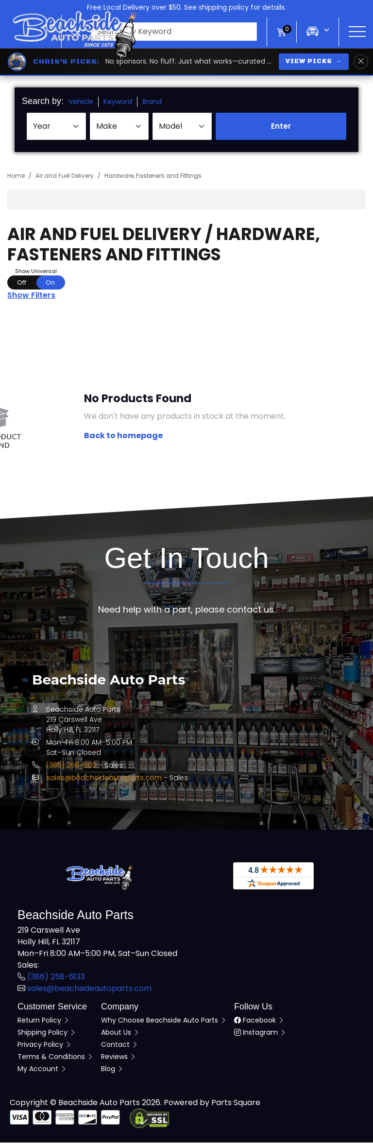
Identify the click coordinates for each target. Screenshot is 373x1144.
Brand (152, 103)
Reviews (118, 1058)
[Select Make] (119, 127)
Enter (281, 127)
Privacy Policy (44, 1046)
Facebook (259, 1021)
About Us (120, 1034)
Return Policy (43, 1021)
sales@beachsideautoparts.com (104, 779)
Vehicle (80, 103)
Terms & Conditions (55, 1058)
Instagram (260, 1034)
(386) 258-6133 (71, 766)
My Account (42, 1070)
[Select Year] (56, 127)
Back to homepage (123, 437)
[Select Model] (182, 127)
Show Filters (31, 296)
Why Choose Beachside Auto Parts (164, 1021)
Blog (112, 1070)
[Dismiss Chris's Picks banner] (361, 61)
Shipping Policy (46, 1034)
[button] (164, 31)
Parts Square (235, 1104)
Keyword (117, 103)
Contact (119, 1046)
